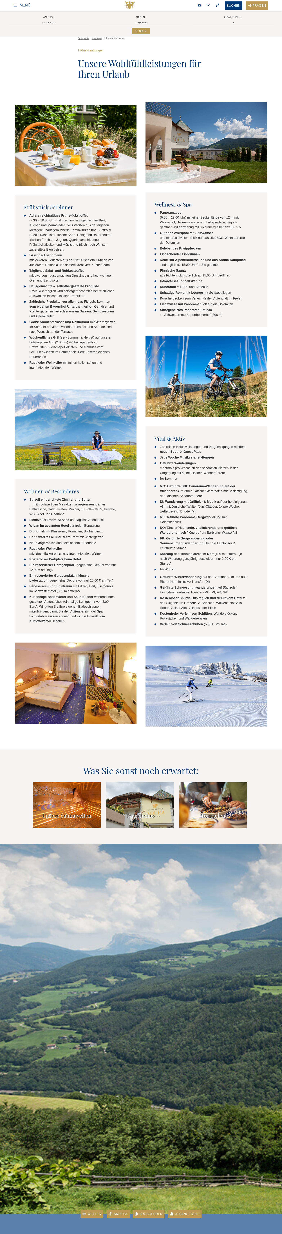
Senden (141, 31)
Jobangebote (185, 1214)
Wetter (91, 1214)
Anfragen (257, 5)
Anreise (118, 1214)
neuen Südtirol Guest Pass (180, 451)
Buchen (233, 5)
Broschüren (149, 1214)
